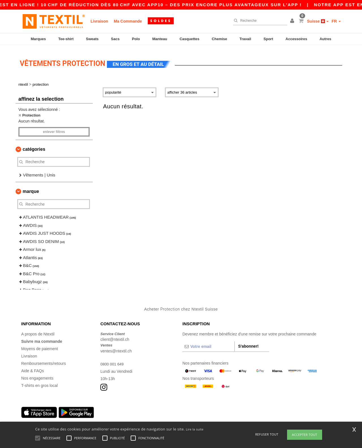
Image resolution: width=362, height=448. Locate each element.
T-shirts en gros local (39, 382)
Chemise (219, 39)
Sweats (92, 39)
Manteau (159, 39)
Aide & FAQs (32, 367)
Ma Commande (128, 21)
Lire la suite (195, 429)
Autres (325, 39)
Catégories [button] (34, 145)
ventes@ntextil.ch (116, 347)
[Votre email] (208, 343)
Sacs (115, 39)
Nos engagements (37, 374)
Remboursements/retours (43, 360)
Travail (245, 39)
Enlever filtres (54, 128)
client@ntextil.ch (114, 336)
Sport (268, 39)
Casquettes (189, 39)
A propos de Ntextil (38, 330)
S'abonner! (248, 343)
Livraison (99, 21)
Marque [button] (31, 188)
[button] (293, 21)
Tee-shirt (66, 39)
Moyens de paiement (39, 345)
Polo (136, 39)
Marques (38, 39)
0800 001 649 (112, 360)
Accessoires (296, 39)
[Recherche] (259, 20)
